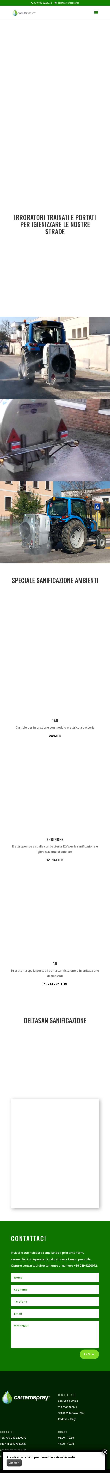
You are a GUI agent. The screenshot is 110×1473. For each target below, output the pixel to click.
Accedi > (14, 1462)
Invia (89, 1354)
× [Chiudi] (105, 1452)
